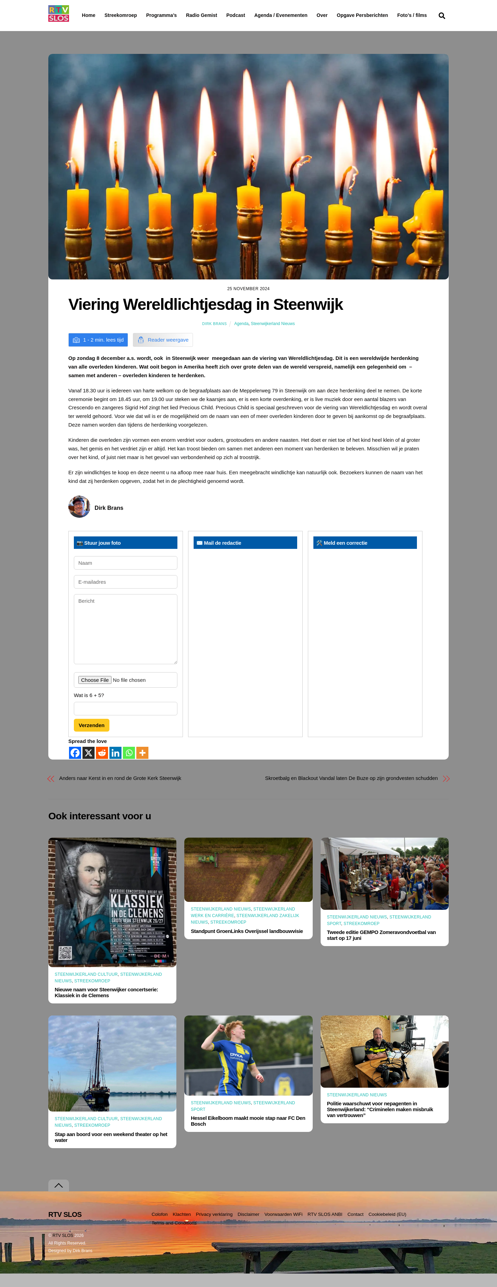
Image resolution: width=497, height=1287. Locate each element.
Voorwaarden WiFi (283, 1227)
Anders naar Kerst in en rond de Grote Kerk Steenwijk (120, 791)
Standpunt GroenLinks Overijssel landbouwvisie (247, 944)
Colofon (160, 1227)
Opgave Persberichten (387, 15)
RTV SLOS (62, 1249)
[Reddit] (102, 766)
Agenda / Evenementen (298, 15)
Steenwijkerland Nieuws (273, 337)
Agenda (241, 337)
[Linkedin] (115, 766)
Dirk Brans (214, 337)
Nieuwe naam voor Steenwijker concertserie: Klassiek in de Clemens (106, 1006)
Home (83, 15)
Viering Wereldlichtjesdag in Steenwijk (205, 317)
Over (339, 15)
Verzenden (92, 739)
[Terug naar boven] (58, 1199)
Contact (356, 1227)
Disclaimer (249, 1227)
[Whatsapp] (129, 766)
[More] (142, 766)
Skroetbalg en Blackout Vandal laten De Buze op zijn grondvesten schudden (351, 791)
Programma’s (174, 15)
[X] (88, 766)
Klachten (182, 1227)
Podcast (253, 15)
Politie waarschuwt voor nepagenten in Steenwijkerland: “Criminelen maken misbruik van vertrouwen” (380, 1123)
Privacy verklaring (214, 1227)
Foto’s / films (98, 29)
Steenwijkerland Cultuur (86, 987)
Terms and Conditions (174, 1236)
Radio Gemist (219, 15)
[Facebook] (75, 766)
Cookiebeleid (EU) (388, 1227)
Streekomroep (122, 15)
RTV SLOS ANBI (325, 1227)
